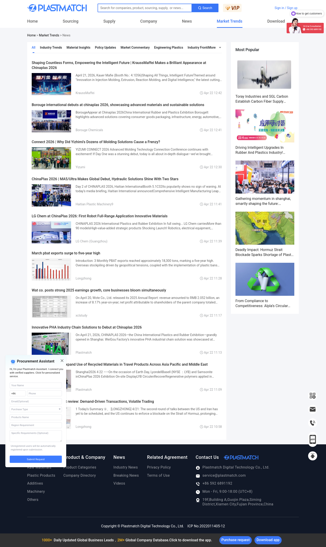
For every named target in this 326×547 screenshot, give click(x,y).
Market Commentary (135, 47)
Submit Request (36, 459)
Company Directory (79, 475)
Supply (109, 21)
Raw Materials (39, 467)
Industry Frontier (199, 47)
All (33, 47)
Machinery (36, 491)
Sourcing (71, 21)
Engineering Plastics (168, 47)
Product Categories (79, 467)
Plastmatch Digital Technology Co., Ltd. (232, 467)
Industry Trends (51, 47)
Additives (35, 483)
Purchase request (235, 540)
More (212, 47)
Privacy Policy (159, 467)
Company (148, 21)
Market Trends (229, 21)
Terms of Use (158, 475)
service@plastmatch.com (221, 475)
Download (276, 21)
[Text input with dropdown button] (145, 8)
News (187, 21)
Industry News (125, 467)
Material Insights (78, 47)
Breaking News (126, 475)
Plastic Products (41, 475)
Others (32, 499)
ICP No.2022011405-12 (206, 526)
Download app (268, 540)
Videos (119, 483)
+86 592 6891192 (214, 483)
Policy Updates (105, 47)
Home (32, 21)
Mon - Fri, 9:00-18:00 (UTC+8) (224, 491)
